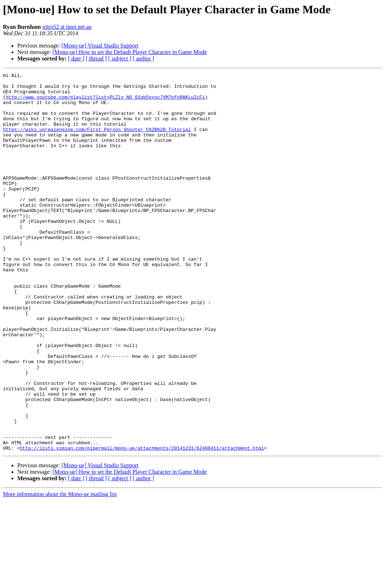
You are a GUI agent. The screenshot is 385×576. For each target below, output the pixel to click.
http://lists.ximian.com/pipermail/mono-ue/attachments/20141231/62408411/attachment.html (142, 523)
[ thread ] (96, 58)
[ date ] (76, 58)
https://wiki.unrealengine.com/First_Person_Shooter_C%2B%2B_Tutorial (97, 141)
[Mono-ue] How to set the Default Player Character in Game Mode (130, 52)
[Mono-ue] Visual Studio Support (100, 45)
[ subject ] (119, 58)
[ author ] (143, 58)
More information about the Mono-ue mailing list (60, 570)
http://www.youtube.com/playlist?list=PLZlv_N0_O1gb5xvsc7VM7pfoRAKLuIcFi (105, 102)
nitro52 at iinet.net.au (67, 27)
